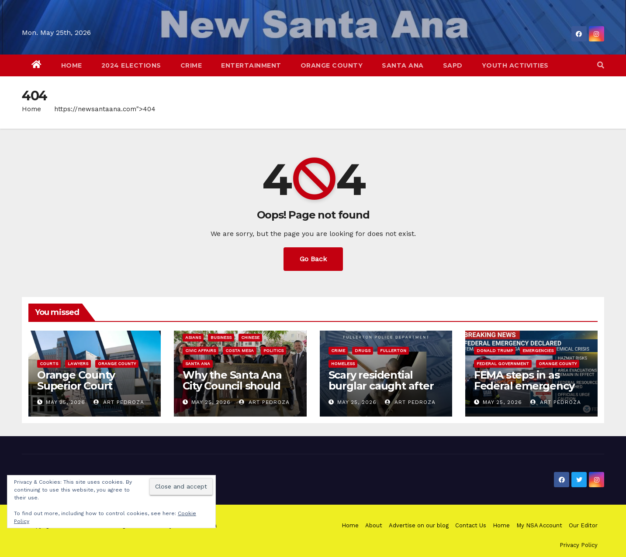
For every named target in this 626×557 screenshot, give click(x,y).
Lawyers (78, 363)
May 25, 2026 (65, 402)
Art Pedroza (118, 402)
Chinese (250, 337)
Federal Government (503, 363)
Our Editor (583, 525)
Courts (49, 363)
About (373, 525)
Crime (191, 65)
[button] (600, 65)
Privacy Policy (579, 545)
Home (71, 65)
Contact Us (470, 525)
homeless (343, 363)
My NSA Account (539, 525)
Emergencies (537, 350)
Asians (193, 337)
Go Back (313, 259)
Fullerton (393, 350)
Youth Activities (515, 65)
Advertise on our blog (419, 525)
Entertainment (251, 65)
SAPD (453, 65)
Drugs (362, 350)
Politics (273, 350)
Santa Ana (403, 65)
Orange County (332, 65)
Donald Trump (495, 350)
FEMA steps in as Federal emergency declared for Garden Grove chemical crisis (527, 391)
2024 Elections (131, 65)
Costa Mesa (239, 350)
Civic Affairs (200, 350)
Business (221, 337)
